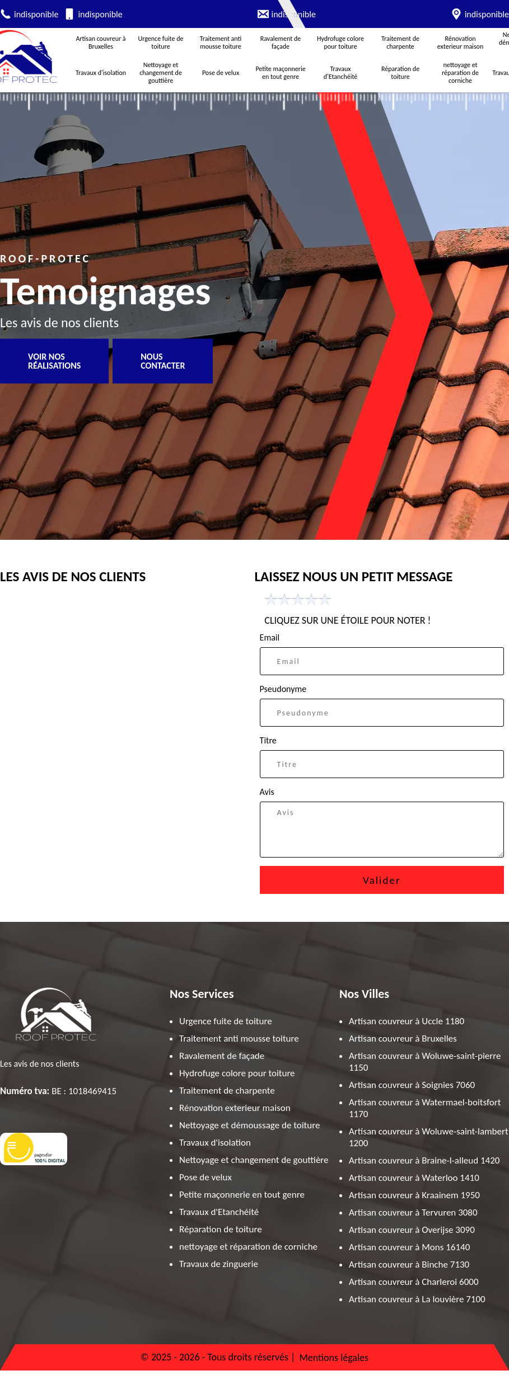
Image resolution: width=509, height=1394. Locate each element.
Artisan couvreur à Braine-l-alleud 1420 (424, 1160)
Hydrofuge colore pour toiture (340, 42)
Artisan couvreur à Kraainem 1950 (414, 1195)
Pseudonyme (283, 689)
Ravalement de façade (280, 42)
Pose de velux (220, 73)
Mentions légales (333, 1357)
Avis (267, 792)
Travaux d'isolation (101, 73)
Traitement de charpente (400, 42)
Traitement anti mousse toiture (221, 42)
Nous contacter (163, 361)
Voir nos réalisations (54, 361)
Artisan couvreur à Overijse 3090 (412, 1230)
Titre (268, 740)
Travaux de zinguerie (218, 1264)
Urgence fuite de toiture (161, 42)
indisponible (36, 14)
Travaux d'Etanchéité (341, 73)
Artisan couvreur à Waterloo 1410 (414, 1178)
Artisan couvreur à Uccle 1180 (406, 1021)
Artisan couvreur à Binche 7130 (409, 1264)
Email (270, 637)
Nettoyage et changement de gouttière (160, 72)
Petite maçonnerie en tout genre (280, 73)
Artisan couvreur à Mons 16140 (409, 1247)
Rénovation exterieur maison (460, 42)
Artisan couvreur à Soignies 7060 (412, 1085)
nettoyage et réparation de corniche (460, 72)
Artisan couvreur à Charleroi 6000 (414, 1282)
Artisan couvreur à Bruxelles (100, 42)
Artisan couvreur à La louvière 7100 (417, 1299)
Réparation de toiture (400, 73)
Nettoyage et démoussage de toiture (249, 1125)
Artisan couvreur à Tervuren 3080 (413, 1212)
